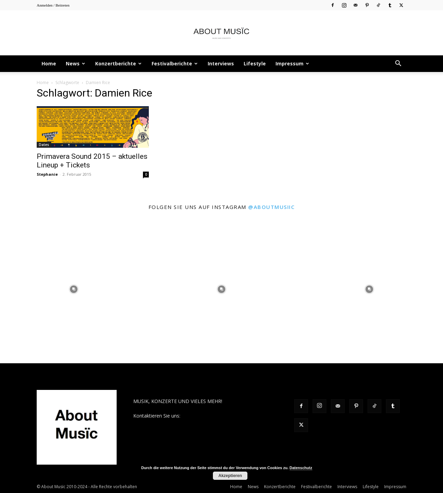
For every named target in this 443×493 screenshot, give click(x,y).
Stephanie (47, 174)
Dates (44, 144)
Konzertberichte (118, 63)
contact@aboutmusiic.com (212, 415)
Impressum (292, 63)
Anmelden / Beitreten (53, 5)
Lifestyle (255, 63)
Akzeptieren (230, 475)
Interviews (221, 63)
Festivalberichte (175, 63)
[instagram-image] (74, 289)
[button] (398, 64)
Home (49, 63)
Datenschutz (301, 468)
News (75, 63)
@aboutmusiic (271, 206)
